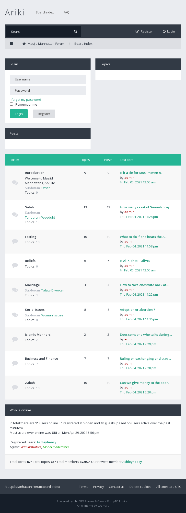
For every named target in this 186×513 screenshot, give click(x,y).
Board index (45, 12)
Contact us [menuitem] (117, 486)
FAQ (67, 12)
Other (45, 188)
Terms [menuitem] (83, 486)
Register (44, 114)
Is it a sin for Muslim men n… (141, 172)
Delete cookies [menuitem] (140, 486)
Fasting (30, 236)
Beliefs (30, 260)
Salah (29, 207)
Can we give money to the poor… (145, 382)
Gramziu (103, 505)
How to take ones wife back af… (144, 285)
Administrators (31, 447)
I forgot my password (25, 99)
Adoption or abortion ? (137, 309)
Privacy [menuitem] (98, 486)
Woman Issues (52, 315)
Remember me (23, 104)
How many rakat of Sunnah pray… (146, 207)
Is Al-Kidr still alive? (135, 260)
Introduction (35, 172)
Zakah (30, 382)
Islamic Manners (37, 334)
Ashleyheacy (46, 442)
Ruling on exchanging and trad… (145, 358)
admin (129, 177)
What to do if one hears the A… (143, 236)
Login (14, 64)
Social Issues (35, 309)
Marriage (32, 285)
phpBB (77, 501)
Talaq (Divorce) (52, 290)
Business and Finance (41, 358)
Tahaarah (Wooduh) (40, 217)
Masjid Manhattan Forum (23, 486)
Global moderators (56, 447)
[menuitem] (169, 31)
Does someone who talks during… (146, 334)
